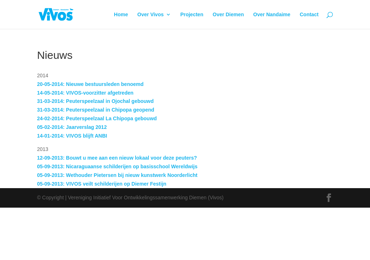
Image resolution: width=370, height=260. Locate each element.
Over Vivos (150, 14)
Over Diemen (228, 14)
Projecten (191, 14)
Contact (309, 14)
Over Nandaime (272, 14)
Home (121, 14)
